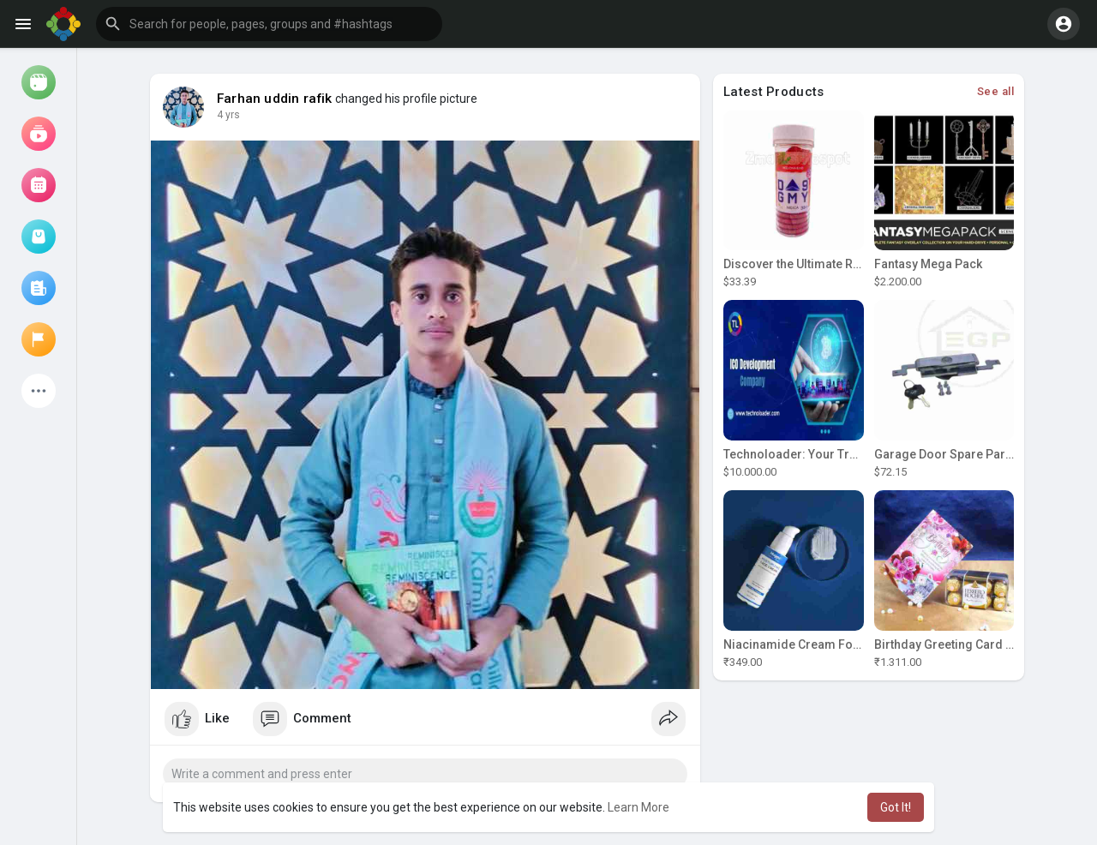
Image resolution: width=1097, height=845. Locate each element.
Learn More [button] (638, 807)
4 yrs (228, 115)
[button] (269, 24)
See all (996, 91)
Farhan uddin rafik (275, 98)
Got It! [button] (895, 807)
